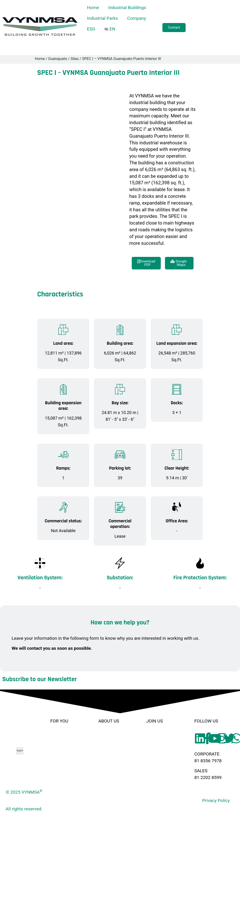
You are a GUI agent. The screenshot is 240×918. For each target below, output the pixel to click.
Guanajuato (57, 58)
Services (58, 766)
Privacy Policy (216, 800)
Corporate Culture (115, 745)
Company (136, 18)
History (105, 735)
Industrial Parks (102, 18)
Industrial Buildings (127, 7)
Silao (75, 58)
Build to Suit (62, 756)
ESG (91, 29)
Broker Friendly (161, 735)
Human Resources (116, 756)
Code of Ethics (112, 766)
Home (93, 7)
